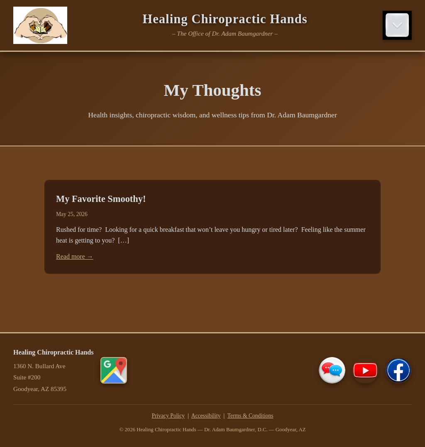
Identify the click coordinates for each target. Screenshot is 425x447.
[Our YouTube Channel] (365, 370)
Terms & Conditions (250, 416)
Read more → (74, 256)
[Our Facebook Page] (398, 370)
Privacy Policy (168, 416)
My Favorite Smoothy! (101, 199)
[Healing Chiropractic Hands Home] (40, 25)
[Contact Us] (332, 370)
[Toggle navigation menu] (397, 25)
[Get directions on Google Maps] (113, 370)
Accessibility (206, 416)
